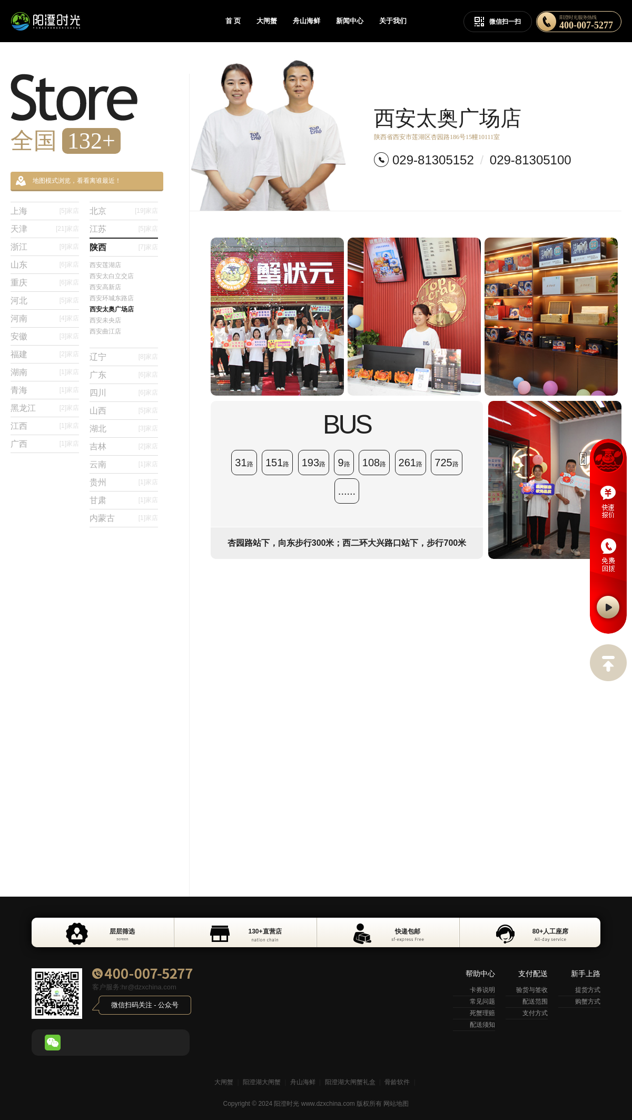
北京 (124, 211)
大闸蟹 (266, 21)
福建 (45, 354)
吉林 (124, 446)
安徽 (45, 336)
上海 (45, 211)
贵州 (124, 482)
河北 (45, 300)
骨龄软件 (397, 1082)
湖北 (124, 428)
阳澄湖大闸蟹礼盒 (350, 1082)
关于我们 (393, 21)
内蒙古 (124, 518)
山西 (124, 410)
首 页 (233, 21)
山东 (45, 264)
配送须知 (482, 1024)
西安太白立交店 (112, 276)
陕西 (124, 247)
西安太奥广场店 (112, 309)
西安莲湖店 (105, 265)
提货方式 (587, 990)
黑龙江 (45, 408)
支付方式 (535, 1013)
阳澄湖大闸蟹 (262, 1082)
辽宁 (124, 356)
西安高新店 (105, 287)
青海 (45, 390)
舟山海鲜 (306, 21)
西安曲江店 (105, 331)
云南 (124, 464)
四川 (124, 392)
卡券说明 (482, 990)
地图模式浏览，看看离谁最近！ (68, 181)
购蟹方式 (587, 1001)
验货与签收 (532, 990)
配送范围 (535, 1001)
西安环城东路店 (112, 298)
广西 (45, 443)
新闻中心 (349, 21)
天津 (45, 228)
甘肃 (124, 500)
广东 (124, 374)
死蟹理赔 (482, 1013)
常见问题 (482, 1001)
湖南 (45, 372)
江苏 (124, 228)
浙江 (45, 246)
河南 (45, 318)
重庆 (45, 282)
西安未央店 (105, 320)
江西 (45, 425)
